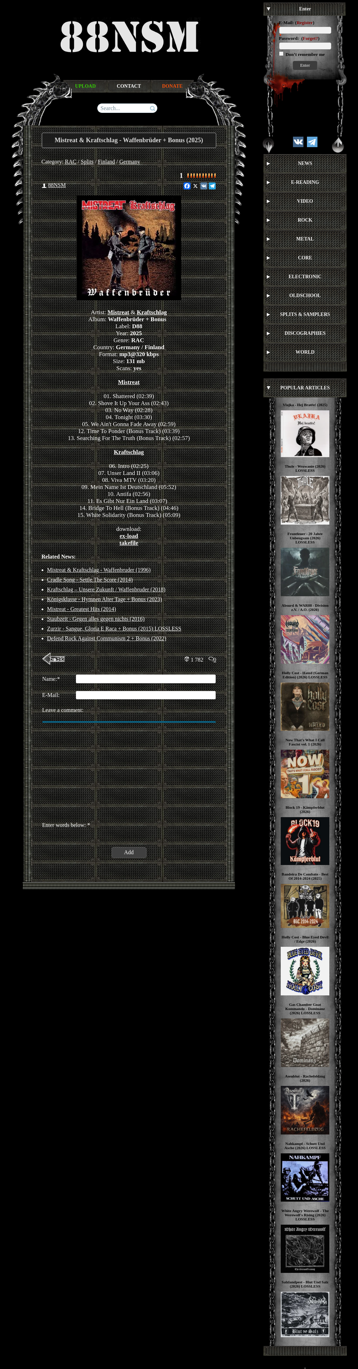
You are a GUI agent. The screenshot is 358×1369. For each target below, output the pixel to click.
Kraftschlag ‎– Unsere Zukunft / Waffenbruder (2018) (106, 589)
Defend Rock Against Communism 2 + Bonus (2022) (106, 638)
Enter (305, 65)
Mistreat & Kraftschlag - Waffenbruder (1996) (99, 570)
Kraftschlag (152, 312)
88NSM (57, 185)
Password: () (299, 38)
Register (304, 22)
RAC (71, 162)
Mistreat (118, 312)
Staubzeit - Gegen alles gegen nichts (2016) (96, 619)
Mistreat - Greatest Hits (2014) (81, 609)
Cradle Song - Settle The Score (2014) (90, 580)
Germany (129, 162)
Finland (106, 162)
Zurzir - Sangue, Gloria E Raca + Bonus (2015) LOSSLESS (114, 629)
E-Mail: (286, 22)
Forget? (310, 38)
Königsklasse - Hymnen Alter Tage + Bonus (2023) (104, 599)
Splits (87, 162)
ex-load (129, 536)
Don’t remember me (305, 54)
